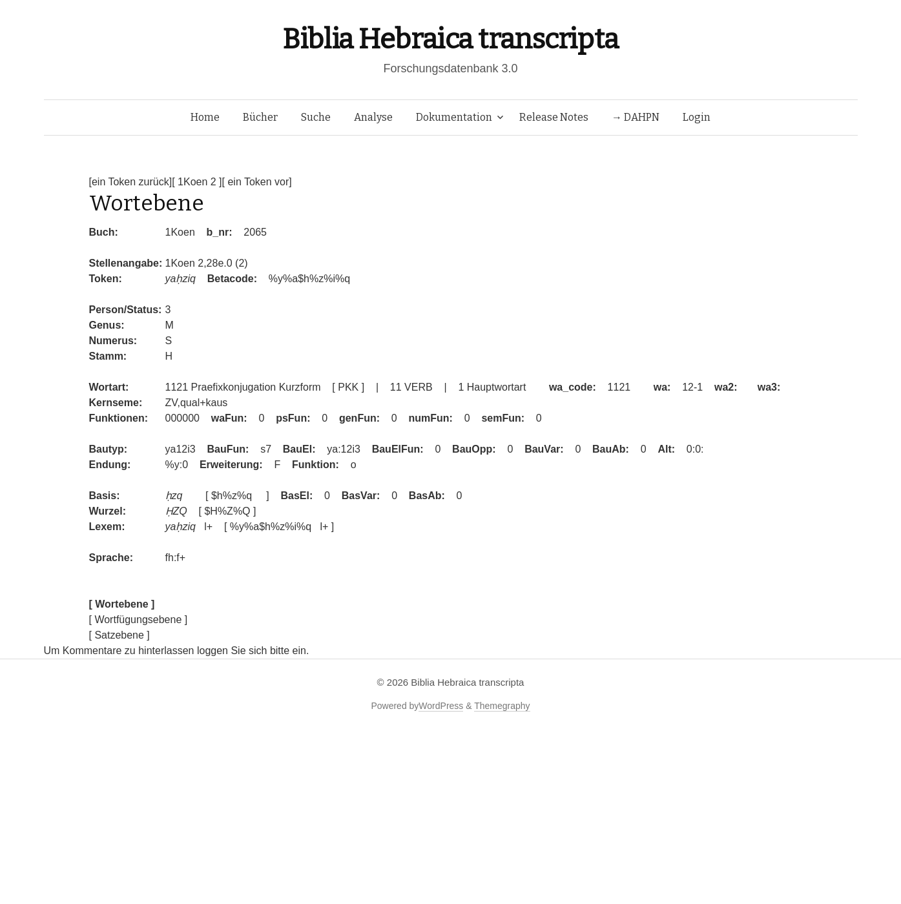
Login (696, 117)
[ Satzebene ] (119, 635)
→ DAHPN (635, 117)
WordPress (441, 706)
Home (205, 117)
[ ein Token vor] (257, 181)
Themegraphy (502, 706)
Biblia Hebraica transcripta (450, 39)
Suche (316, 117)
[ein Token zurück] (130, 181)
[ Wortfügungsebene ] (138, 619)
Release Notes (553, 117)
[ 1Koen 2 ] (197, 181)
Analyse (373, 117)
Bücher (260, 117)
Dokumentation (454, 117)
